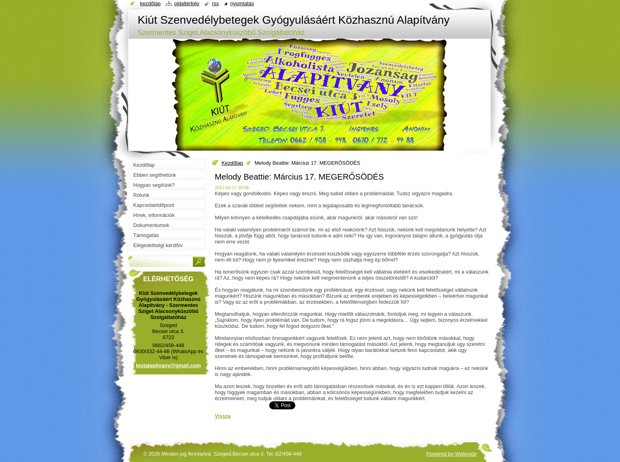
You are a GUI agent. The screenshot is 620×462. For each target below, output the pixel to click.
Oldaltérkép (186, 3)
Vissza (223, 416)
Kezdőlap (232, 163)
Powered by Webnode (451, 454)
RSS (215, 3)
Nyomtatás (242, 3)
